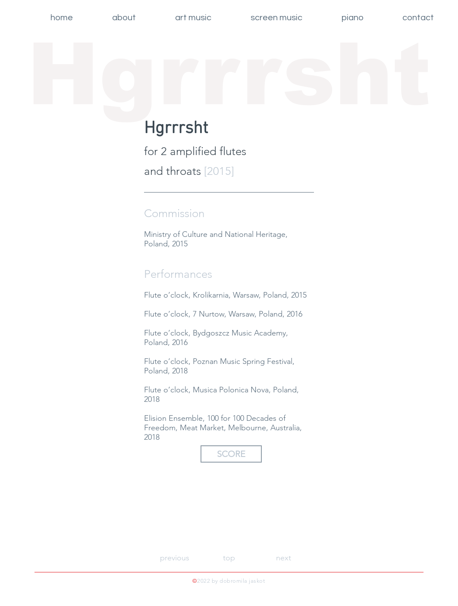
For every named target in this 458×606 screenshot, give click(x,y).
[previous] (174, 558)
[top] (229, 558)
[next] (283, 558)
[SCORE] (231, 454)
